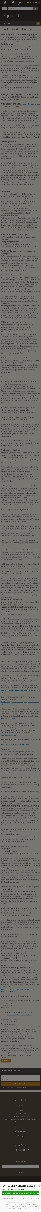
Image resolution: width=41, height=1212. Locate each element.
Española (21, 1204)
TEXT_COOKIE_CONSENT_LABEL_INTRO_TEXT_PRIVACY (21, 1206)
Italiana (35, 1204)
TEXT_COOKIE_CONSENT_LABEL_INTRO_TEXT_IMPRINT (24, 1209)
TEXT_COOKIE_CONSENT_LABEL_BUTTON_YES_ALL (20, 1193)
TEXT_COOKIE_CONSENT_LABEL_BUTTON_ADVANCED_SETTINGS (20, 1199)
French (28, 1204)
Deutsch (6, 1204)
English (14, 1204)
